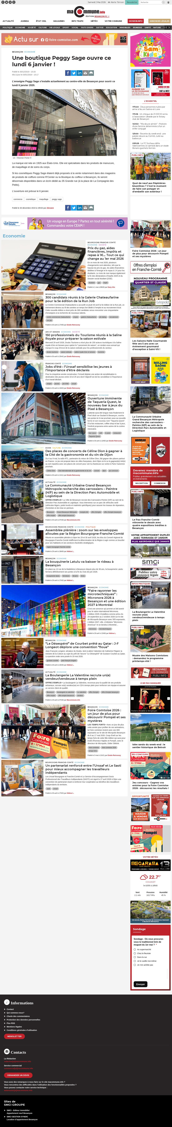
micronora (92, 629)
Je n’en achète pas (145, 965)
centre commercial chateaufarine (58, 317)
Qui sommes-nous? (15, 1013)
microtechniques (105, 629)
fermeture (66, 576)
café (100, 433)
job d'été (65, 384)
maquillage (43, 199)
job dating (102, 317)
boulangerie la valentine (65, 692)
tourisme (101, 352)
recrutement (113, 317)
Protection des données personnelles (23, 1020)
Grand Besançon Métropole (67, 512)
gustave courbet (52, 661)
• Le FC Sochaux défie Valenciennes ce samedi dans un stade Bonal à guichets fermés (150, 145)
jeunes (57, 384)
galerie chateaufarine (88, 317)
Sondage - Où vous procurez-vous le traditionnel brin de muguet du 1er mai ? (149, 942)
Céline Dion (51, 471)
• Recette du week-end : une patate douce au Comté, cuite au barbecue (149, 136)
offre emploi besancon (66, 515)
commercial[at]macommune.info (18, 1068)
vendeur (80, 695)
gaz (99, 283)
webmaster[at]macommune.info (18, 1090)
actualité (50, 482)
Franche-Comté (53, 364)
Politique (91, 527)
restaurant (117, 433)
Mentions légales (14, 1027)
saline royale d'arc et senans (85, 352)
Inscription (141, 483)
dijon (104, 471)
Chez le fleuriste (144, 953)
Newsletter (14, 1036)
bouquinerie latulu (53, 576)
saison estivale (66, 352)
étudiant (92, 283)
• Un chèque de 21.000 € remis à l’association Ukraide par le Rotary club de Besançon (150, 116)
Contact (10, 1009)
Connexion (159, 483)
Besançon (17, 52)
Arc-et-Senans (52, 332)
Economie (29, 52)
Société (102, 245)
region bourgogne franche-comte (58, 547)
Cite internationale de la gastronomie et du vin (74, 471)
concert (96, 471)
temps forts (93, 751)
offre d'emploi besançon (112, 512)
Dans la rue (142, 957)
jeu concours (113, 471)
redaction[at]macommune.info (17, 1061)
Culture (56, 448)
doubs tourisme (52, 352)
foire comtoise (94, 748)
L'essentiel (150, 101)
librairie (75, 576)
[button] (163, 2)
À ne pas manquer (150, 683)
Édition (90, 16)
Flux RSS (11, 1023)
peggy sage (57, 199)
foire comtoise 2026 (109, 748)
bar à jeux (92, 433)
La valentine (81, 692)
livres (83, 576)
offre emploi (51, 515)
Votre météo (150, 857)
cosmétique (31, 199)
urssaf (74, 384)
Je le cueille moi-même (146, 961)
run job (49, 320)
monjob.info (84, 512)
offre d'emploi (96, 512)
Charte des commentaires (18, 1016)
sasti (48, 789)
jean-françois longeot (68, 661)
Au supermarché (144, 949)
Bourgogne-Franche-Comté (102, 242)
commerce (18, 199)
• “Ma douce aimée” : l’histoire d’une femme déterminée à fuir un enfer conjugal (149, 126)
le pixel (107, 433)
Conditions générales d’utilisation (22, 1030)
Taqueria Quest (94, 436)
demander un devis (18, 1075)
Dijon (48, 448)
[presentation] (107, 152)
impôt (105, 283)
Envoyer (140, 984)
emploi (75, 317)
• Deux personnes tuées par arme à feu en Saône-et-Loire (148, 108)
